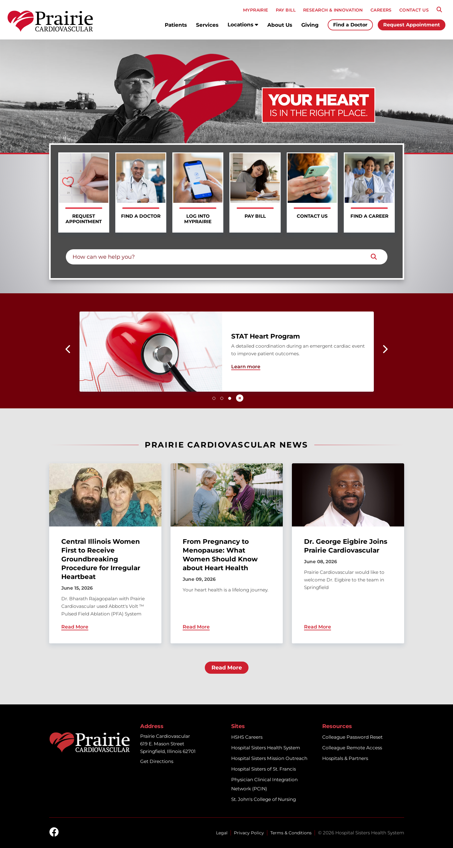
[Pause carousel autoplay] (239, 398)
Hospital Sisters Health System (265, 748)
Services (207, 25)
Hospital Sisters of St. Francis (263, 769)
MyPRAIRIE (255, 10)
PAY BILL (286, 10)
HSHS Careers (246, 737)
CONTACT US (414, 10)
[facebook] (54, 832)
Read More (226, 667)
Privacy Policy (249, 833)
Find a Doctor (350, 25)
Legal (222, 833)
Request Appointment (411, 25)
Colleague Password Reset (352, 737)
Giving (310, 25)
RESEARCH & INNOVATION (333, 10)
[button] (68, 349)
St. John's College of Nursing (263, 799)
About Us (279, 25)
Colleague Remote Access (352, 748)
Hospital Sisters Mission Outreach (269, 758)
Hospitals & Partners (345, 758)
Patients (176, 25)
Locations (243, 25)
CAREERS (381, 10)
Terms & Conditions (291, 833)
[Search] (439, 10)
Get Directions (156, 761)
